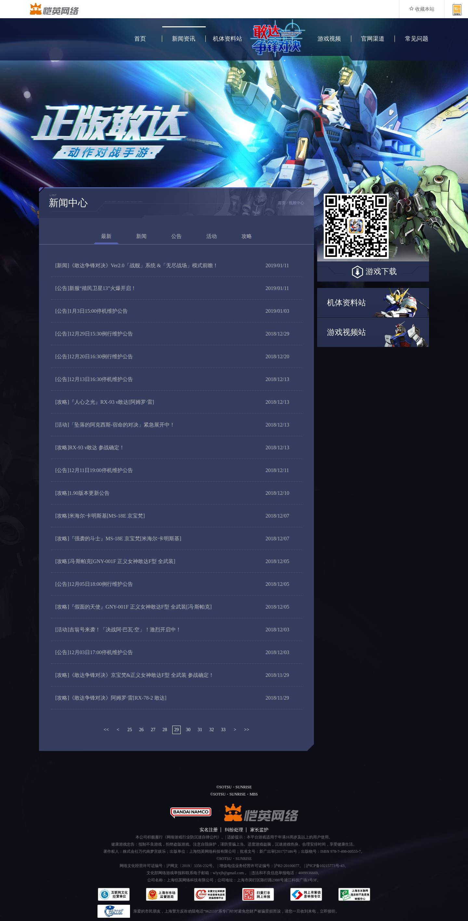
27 (153, 729)
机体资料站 (227, 38)
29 (176, 729)
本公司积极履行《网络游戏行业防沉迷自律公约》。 (180, 837)
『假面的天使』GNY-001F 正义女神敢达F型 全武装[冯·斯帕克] (133, 607)
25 (129, 729)
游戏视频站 (346, 332)
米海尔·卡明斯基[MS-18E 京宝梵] (100, 516)
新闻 (141, 236)
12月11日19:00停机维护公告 (94, 470)
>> (246, 729)
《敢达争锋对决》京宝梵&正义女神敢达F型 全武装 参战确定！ (134, 675)
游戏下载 (373, 272)
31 (200, 729)
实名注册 (209, 829)
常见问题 (416, 38)
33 (223, 729)
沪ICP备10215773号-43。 (327, 865)
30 (188, 729)
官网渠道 (372, 38)
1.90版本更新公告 (82, 493)
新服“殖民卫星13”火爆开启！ (95, 288)
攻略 (246, 236)
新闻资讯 (183, 38)
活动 (211, 236)
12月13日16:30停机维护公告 (94, 379)
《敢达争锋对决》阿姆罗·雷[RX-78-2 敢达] (110, 698)
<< (106, 729)
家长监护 (259, 829)
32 (211, 729)
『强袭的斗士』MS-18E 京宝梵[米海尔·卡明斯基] (118, 538)
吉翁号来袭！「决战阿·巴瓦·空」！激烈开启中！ (118, 629)
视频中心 (296, 203)
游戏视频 (329, 38)
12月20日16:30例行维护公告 (94, 356)
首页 (140, 38)
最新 (106, 236)
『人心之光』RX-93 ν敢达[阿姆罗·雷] (104, 402)
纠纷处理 (234, 829)
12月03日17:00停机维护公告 (94, 652)
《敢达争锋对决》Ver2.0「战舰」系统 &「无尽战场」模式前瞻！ (136, 265)
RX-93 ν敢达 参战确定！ (89, 447)
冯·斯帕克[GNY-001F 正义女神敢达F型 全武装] (115, 561)
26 (141, 729)
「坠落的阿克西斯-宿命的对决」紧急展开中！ (115, 425)
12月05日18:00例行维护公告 (94, 584)
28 (164, 729)
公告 (176, 236)
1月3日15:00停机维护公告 (91, 311)
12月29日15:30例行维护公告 (94, 333)
